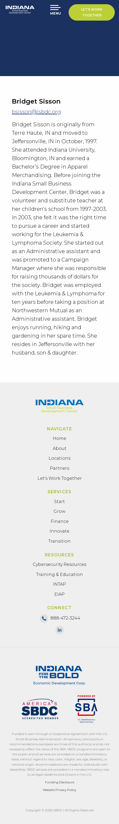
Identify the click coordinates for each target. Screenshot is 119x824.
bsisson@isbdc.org (36, 112)
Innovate (59, 531)
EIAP (59, 594)
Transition (59, 541)
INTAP (59, 584)
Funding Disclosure (59, 782)
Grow (59, 511)
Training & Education (59, 574)
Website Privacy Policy (59, 790)
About (59, 448)
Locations (59, 458)
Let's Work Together (91, 12)
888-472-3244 (65, 618)
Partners (59, 468)
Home (59, 438)
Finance (60, 521)
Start (59, 501)
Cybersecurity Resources (59, 564)
